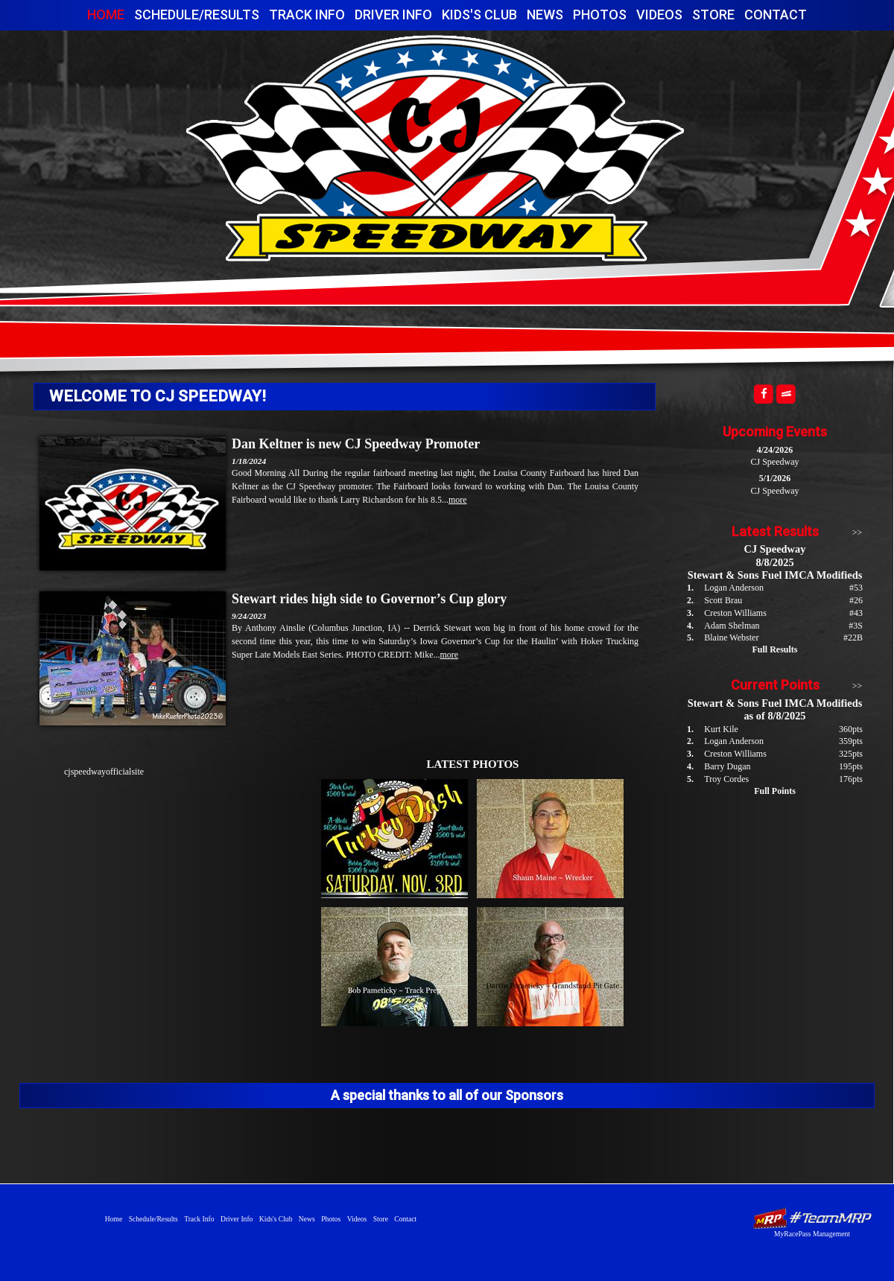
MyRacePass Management (812, 1234)
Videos (659, 14)
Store (713, 14)
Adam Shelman (731, 625)
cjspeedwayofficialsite (104, 771)
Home (105, 14)
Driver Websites (812, 1218)
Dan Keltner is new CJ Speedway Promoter (356, 443)
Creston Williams (735, 613)
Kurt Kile (721, 729)
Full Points (775, 791)
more (457, 500)
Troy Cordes (726, 779)
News (545, 14)
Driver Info (393, 14)
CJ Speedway (435, 147)
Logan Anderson (734, 587)
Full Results (774, 649)
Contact (775, 14)
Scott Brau (723, 600)
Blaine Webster (731, 637)
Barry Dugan (727, 766)
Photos (600, 14)
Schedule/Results (196, 14)
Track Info (307, 14)
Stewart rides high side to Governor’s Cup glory (369, 598)
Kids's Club (479, 14)
